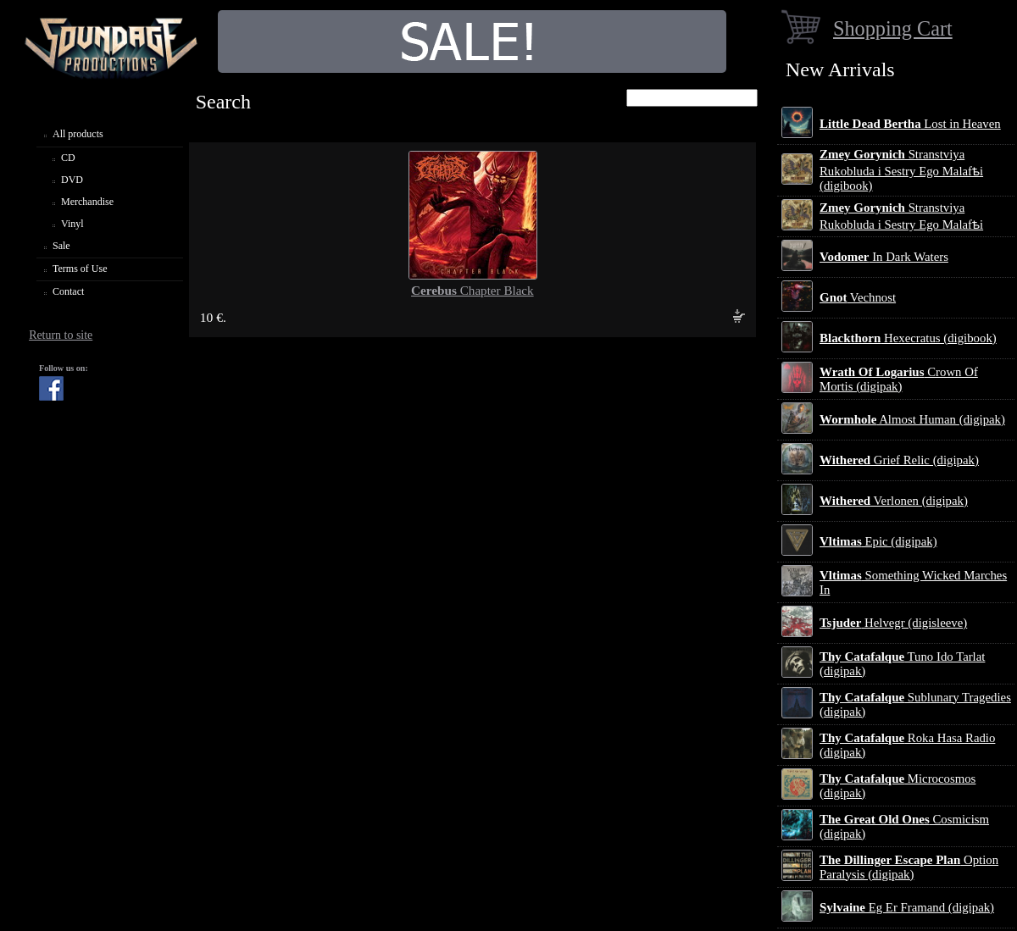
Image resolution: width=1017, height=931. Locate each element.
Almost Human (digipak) (912, 419)
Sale (61, 246)
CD (68, 157)
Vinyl (72, 224)
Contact (68, 291)
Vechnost (858, 297)
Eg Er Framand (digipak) (907, 907)
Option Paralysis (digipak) (909, 867)
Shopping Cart (893, 28)
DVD (72, 180)
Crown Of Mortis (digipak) (899, 379)
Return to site (60, 335)
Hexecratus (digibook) (908, 338)
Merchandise (87, 202)
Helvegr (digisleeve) (893, 622)
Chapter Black (472, 290)
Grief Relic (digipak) (899, 460)
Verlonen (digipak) (894, 500)
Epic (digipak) (878, 541)
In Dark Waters (884, 256)
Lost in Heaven (910, 123)
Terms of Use (80, 268)
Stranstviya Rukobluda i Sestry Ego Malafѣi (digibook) (901, 169)
